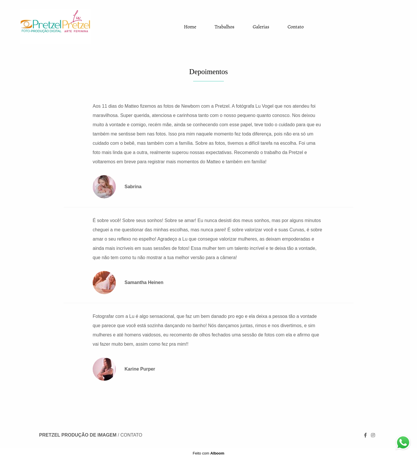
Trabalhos (224, 26)
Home (190, 26)
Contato (296, 26)
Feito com (208, 453)
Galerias (261, 26)
